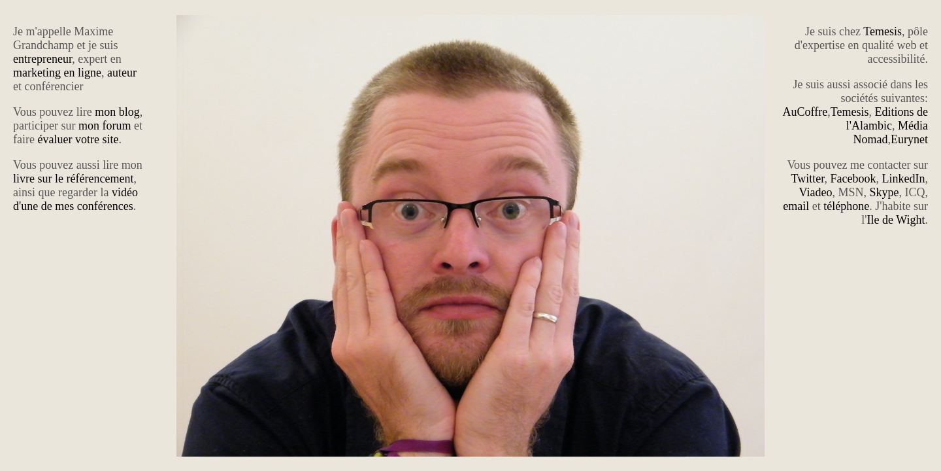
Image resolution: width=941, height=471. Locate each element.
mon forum (104, 125)
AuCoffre (805, 111)
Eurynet (909, 139)
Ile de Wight (896, 219)
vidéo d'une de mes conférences (75, 199)
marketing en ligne (57, 72)
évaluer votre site (77, 139)
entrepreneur (42, 58)
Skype (884, 192)
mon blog (117, 111)
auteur (122, 72)
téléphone (846, 206)
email (796, 206)
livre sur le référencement (73, 178)
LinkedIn (903, 178)
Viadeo (816, 192)
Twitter (808, 178)
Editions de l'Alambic (887, 118)
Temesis (882, 31)
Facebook (853, 178)
